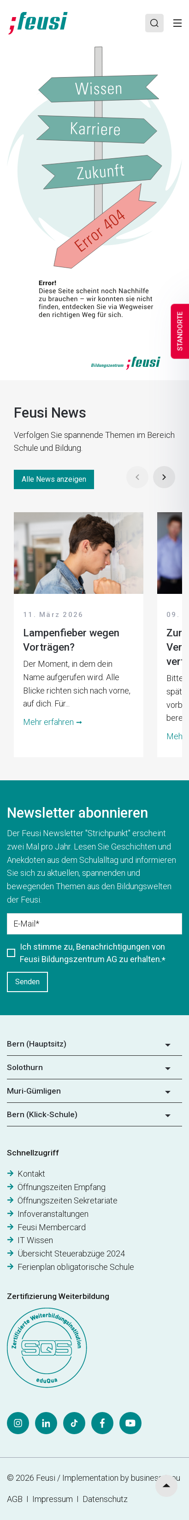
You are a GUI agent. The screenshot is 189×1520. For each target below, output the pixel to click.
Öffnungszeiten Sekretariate (68, 1200)
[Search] (154, 23)
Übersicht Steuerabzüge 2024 (71, 1253)
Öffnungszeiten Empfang (62, 1187)
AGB (15, 1499)
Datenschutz (105, 1499)
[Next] (164, 477)
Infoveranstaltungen (53, 1214)
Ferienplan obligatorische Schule (76, 1267)
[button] (94, 1046)
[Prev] (137, 477)
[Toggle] (177, 23)
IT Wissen (35, 1240)
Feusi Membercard (52, 1227)
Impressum (54, 1499)
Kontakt (31, 1174)
